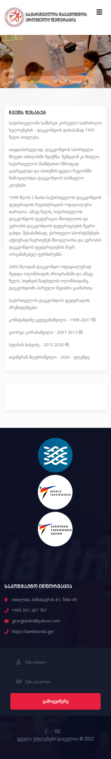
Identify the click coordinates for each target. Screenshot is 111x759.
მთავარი (40, 81)
